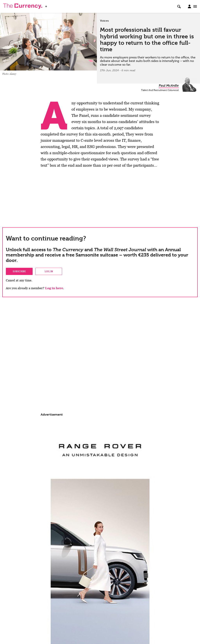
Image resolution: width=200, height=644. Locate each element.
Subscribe (19, 271)
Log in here (54, 288)
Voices (104, 20)
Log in (49, 271)
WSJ (52, 5)
